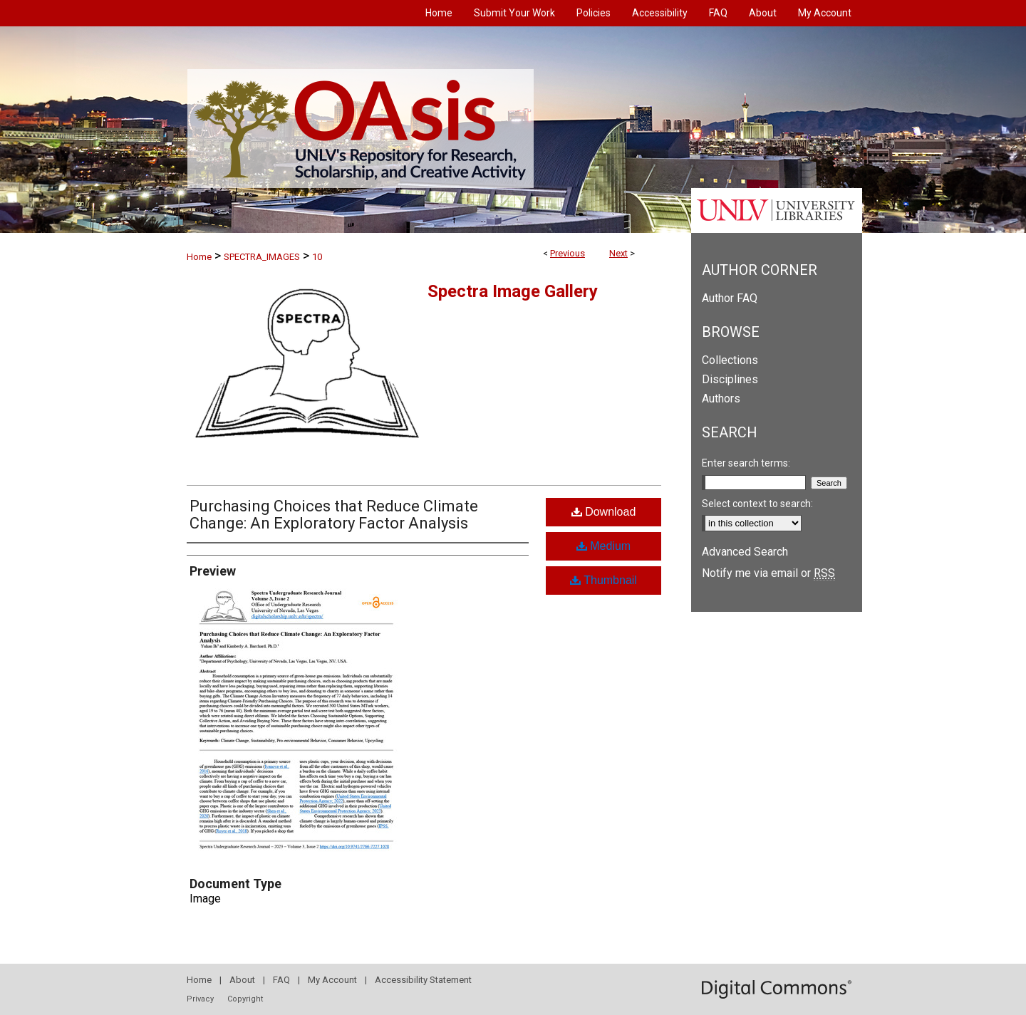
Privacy (200, 999)
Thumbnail (603, 580)
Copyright (245, 999)
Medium (603, 546)
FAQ (281, 979)
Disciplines (730, 379)
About (242, 979)
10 (317, 256)
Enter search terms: (746, 463)
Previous (567, 253)
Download (603, 512)
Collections (730, 360)
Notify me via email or (768, 573)
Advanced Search (745, 551)
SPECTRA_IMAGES (262, 256)
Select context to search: (757, 503)
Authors (721, 398)
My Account (332, 979)
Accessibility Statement (423, 979)
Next (618, 253)
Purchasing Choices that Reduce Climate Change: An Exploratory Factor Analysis (334, 514)
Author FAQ (729, 298)
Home (199, 256)
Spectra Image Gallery (513, 291)
